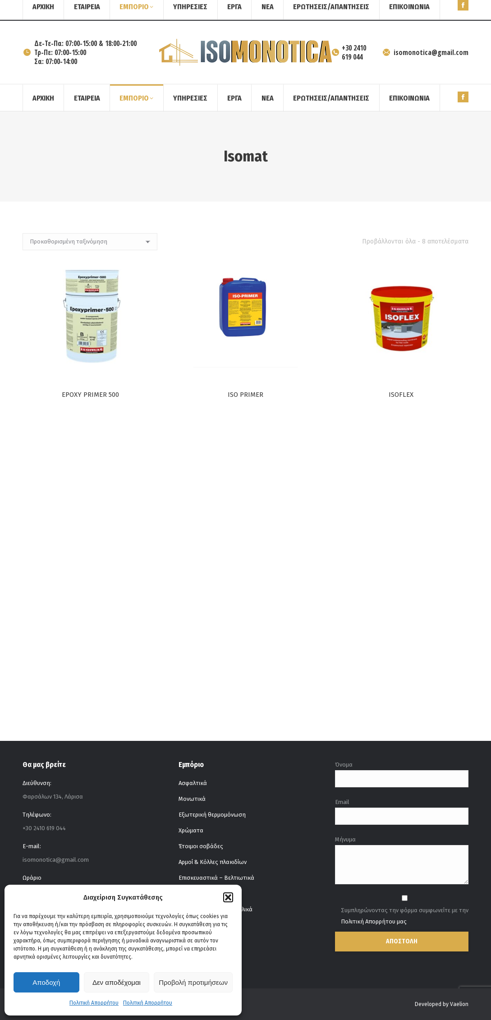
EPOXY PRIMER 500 (90, 395)
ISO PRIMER (245, 395)
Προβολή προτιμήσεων (193, 982)
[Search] (445, 10)
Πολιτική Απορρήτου (94, 1003)
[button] (228, 897)
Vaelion (459, 1004)
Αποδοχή (46, 982)
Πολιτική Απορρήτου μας (374, 921)
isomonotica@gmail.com (425, 52)
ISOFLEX (400, 399)
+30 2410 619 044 (349, 52)
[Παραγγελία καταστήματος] (90, 241)
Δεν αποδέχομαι (116, 982)
